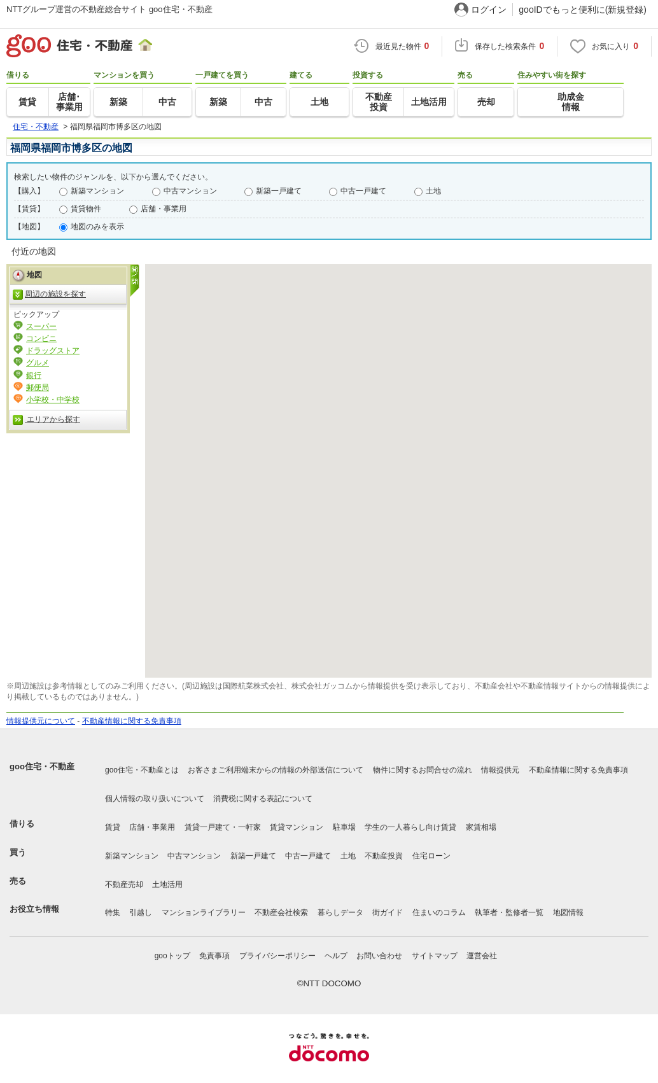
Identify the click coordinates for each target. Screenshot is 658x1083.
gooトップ (172, 955)
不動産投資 (384, 855)
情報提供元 (500, 769)
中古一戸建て (363, 190)
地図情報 (568, 912)
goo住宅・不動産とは (142, 769)
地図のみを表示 (97, 226)
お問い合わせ (379, 955)
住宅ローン (431, 855)
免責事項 (214, 955)
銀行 (33, 375)
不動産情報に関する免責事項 (131, 720)
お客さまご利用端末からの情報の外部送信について (275, 769)
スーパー (41, 326)
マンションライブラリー (204, 912)
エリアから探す (46, 420)
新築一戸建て (279, 190)
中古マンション (190, 190)
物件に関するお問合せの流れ (422, 769)
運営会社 (481, 955)
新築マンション (97, 190)
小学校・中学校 (53, 399)
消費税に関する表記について (262, 798)
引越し (140, 912)
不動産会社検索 (281, 912)
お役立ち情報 (34, 909)
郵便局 (37, 387)
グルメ (37, 362)
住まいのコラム (439, 912)
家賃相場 (481, 827)
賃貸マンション (296, 827)
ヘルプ (336, 955)
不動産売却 (124, 884)
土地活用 (167, 884)
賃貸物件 (86, 208)
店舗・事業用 (163, 208)
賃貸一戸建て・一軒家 (223, 827)
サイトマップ (435, 955)
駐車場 (344, 827)
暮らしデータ (340, 912)
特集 (112, 912)
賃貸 (112, 827)
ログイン (489, 9)
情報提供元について (40, 720)
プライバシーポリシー (277, 955)
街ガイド (387, 912)
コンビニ (41, 338)
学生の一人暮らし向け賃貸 (410, 827)
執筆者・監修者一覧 (509, 912)
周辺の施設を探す (49, 295)
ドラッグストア (53, 350)
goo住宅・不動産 (42, 766)
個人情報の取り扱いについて (154, 798)
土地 (433, 190)
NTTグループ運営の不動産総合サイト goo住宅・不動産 (109, 9)
